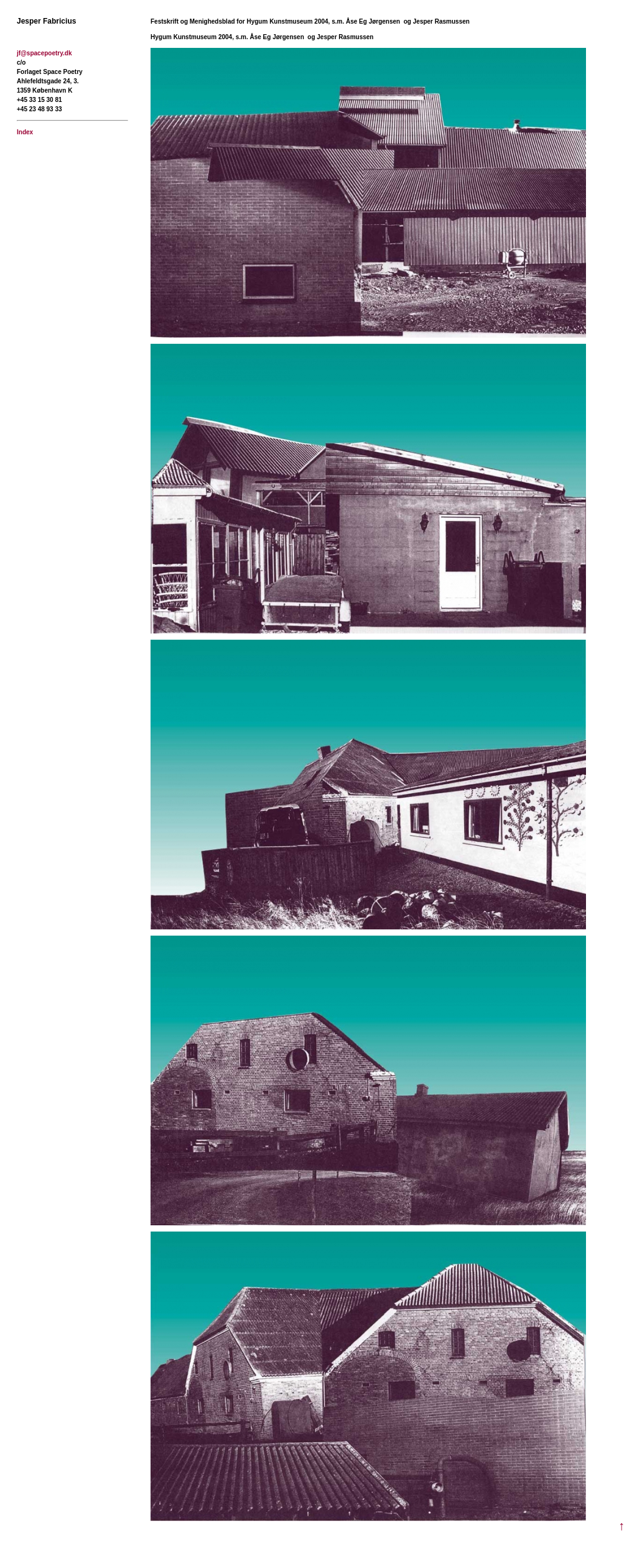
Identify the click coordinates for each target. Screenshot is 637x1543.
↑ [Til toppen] (621, 1526)
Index (25, 132)
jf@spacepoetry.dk (44, 53)
